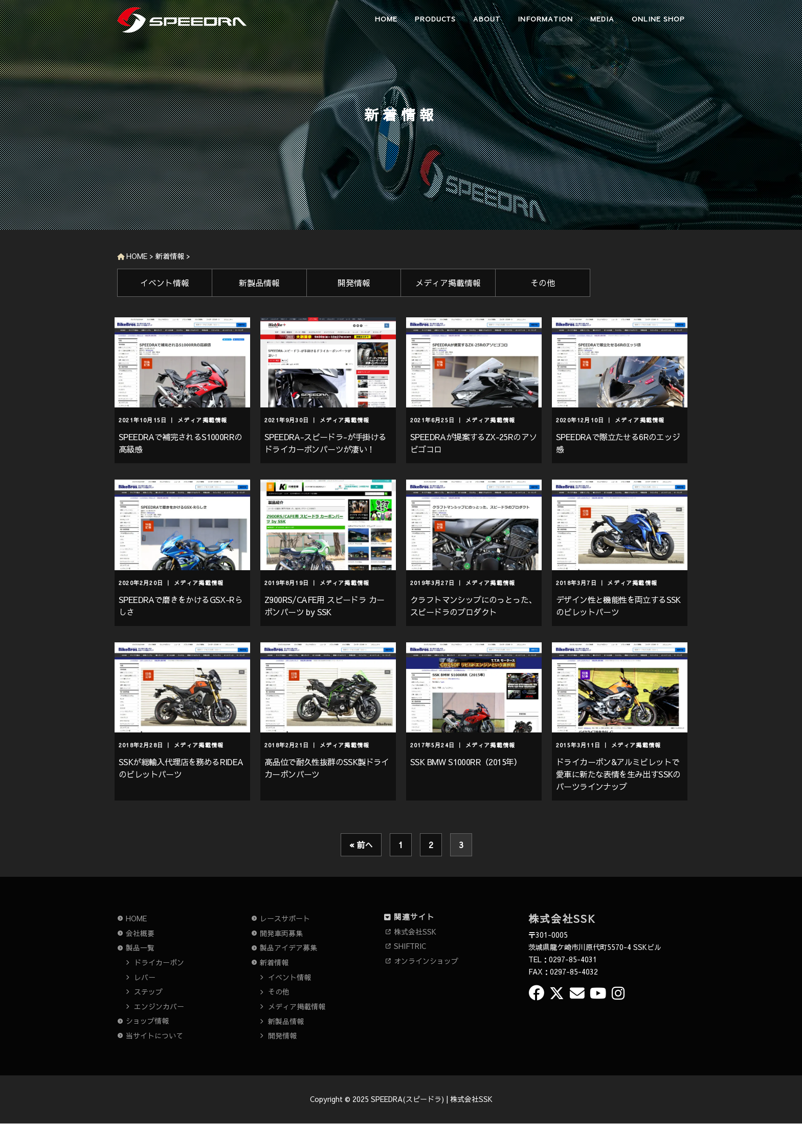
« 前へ (361, 844)
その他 (542, 282)
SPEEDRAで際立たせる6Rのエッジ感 (618, 443)
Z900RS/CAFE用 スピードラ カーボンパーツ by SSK (324, 605)
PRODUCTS (435, 19)
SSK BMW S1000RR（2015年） (466, 761)
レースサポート (285, 918)
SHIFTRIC (410, 946)
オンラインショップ (426, 961)
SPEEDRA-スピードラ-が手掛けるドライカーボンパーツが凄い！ (325, 443)
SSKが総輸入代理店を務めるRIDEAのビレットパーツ (181, 768)
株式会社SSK (415, 931)
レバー (144, 977)
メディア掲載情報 (448, 282)
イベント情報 (164, 282)
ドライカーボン (159, 962)
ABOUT (486, 19)
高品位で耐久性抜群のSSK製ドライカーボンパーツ (326, 768)
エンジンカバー (159, 1006)
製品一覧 (140, 947)
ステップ (148, 991)
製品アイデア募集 (288, 947)
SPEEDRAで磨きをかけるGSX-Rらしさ (180, 605)
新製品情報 (259, 282)
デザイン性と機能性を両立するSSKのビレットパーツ (618, 605)
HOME (386, 19)
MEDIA (602, 19)
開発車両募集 (281, 933)
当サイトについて (154, 1035)
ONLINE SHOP (658, 19)
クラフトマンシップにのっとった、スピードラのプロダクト (473, 605)
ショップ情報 (147, 1020)
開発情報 (354, 282)
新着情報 (274, 962)
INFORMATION (545, 19)
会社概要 (140, 933)
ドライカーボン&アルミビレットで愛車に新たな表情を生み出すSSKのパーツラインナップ (618, 774)
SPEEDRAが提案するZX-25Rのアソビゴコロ (473, 443)
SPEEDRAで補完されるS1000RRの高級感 (180, 443)
